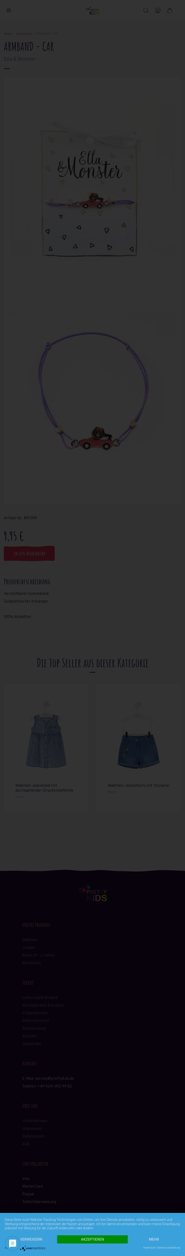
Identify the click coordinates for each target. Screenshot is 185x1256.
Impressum (149, 1247)
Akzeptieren (92, 1239)
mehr (154, 1239)
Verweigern (31, 1239)
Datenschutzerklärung (168, 1247)
